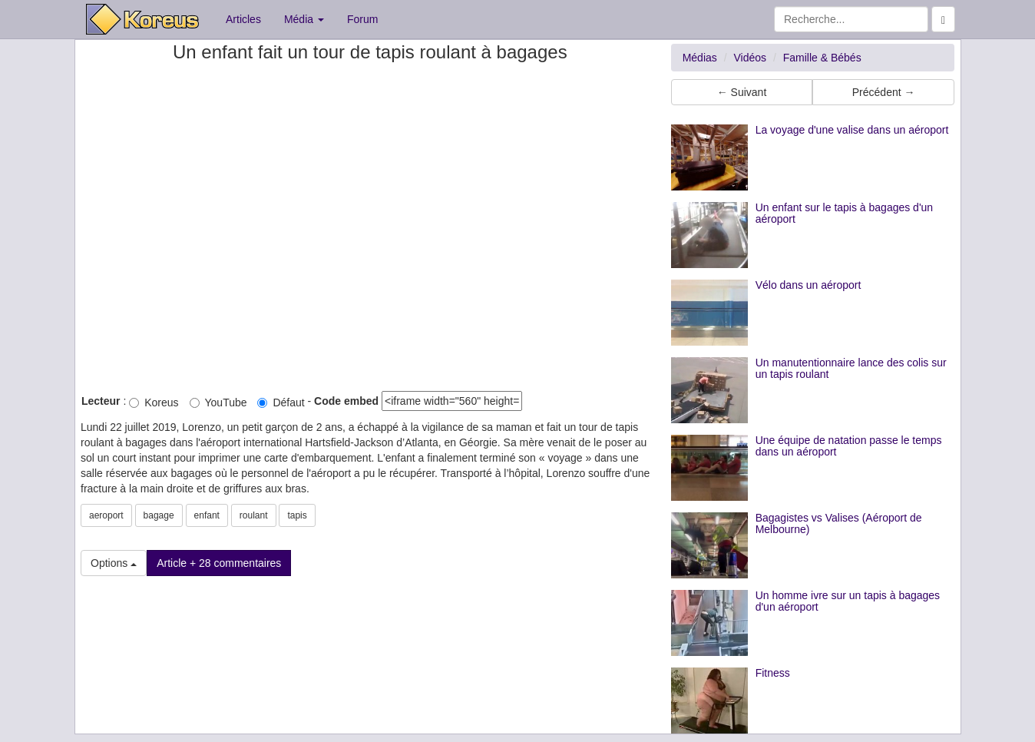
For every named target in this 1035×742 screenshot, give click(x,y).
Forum (362, 19)
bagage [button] (159, 515)
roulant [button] (254, 515)
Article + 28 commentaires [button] (219, 563)
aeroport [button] (106, 515)
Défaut (280, 402)
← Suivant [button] (742, 92)
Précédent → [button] (883, 92)
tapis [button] (296, 515)
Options (114, 563)
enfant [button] (207, 515)
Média (304, 19)
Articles (243, 19)
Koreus (153, 402)
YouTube (218, 402)
